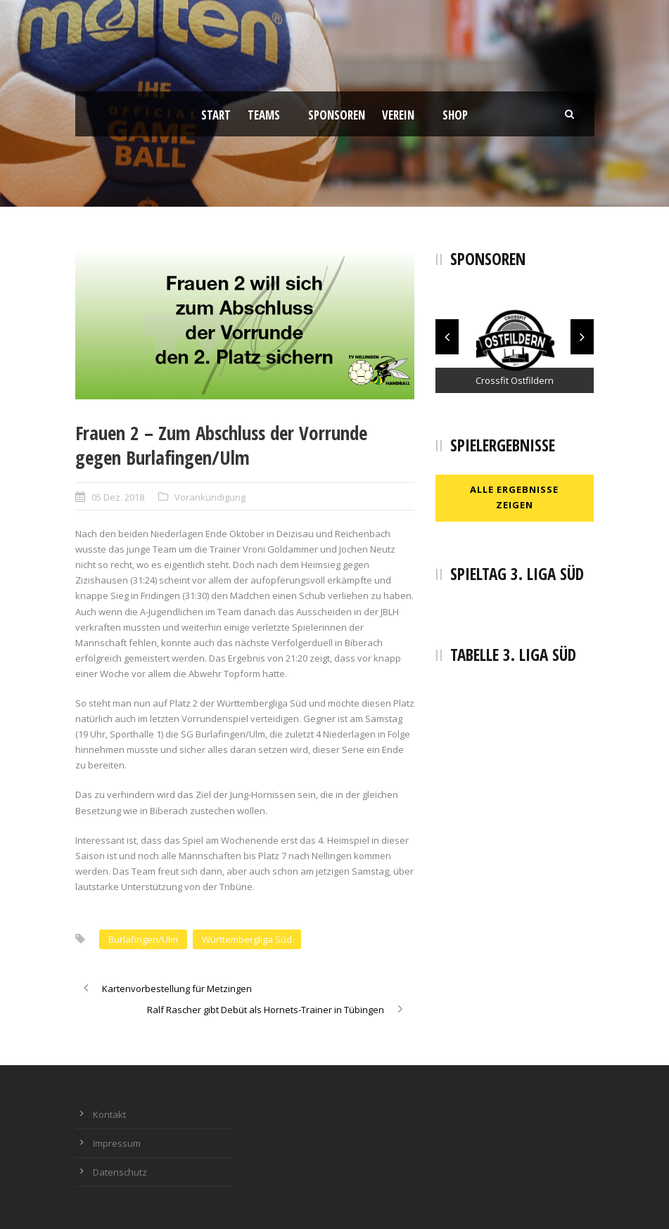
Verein (398, 115)
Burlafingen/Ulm (143, 939)
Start (216, 115)
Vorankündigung (210, 497)
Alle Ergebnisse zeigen (514, 497)
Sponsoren (336, 115)
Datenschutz (120, 1172)
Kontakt (109, 1114)
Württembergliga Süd (247, 939)
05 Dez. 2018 (117, 497)
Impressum (117, 1143)
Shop (455, 115)
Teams (264, 115)
